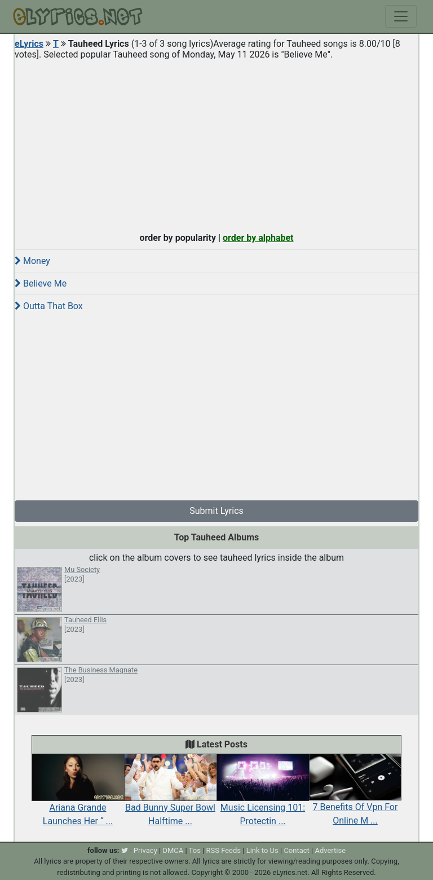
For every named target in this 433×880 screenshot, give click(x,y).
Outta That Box (49, 306)
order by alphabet (258, 237)
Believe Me (41, 283)
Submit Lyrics (216, 510)
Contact (296, 850)
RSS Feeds (223, 850)
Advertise (330, 850)
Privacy (145, 850)
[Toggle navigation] (401, 16)
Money (32, 261)
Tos (195, 850)
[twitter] (124, 850)
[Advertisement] (216, 143)
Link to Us (262, 850)
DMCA (172, 850)
